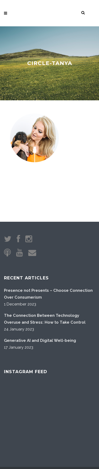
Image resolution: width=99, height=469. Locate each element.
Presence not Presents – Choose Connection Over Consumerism (48, 268)
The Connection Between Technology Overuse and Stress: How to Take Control (45, 293)
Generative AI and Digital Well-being (40, 314)
